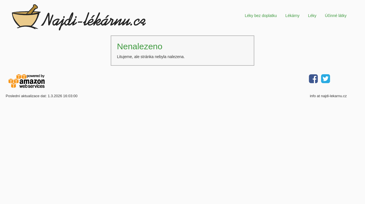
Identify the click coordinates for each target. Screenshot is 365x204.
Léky (312, 15)
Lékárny (292, 15)
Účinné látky (336, 15)
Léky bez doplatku (261, 15)
